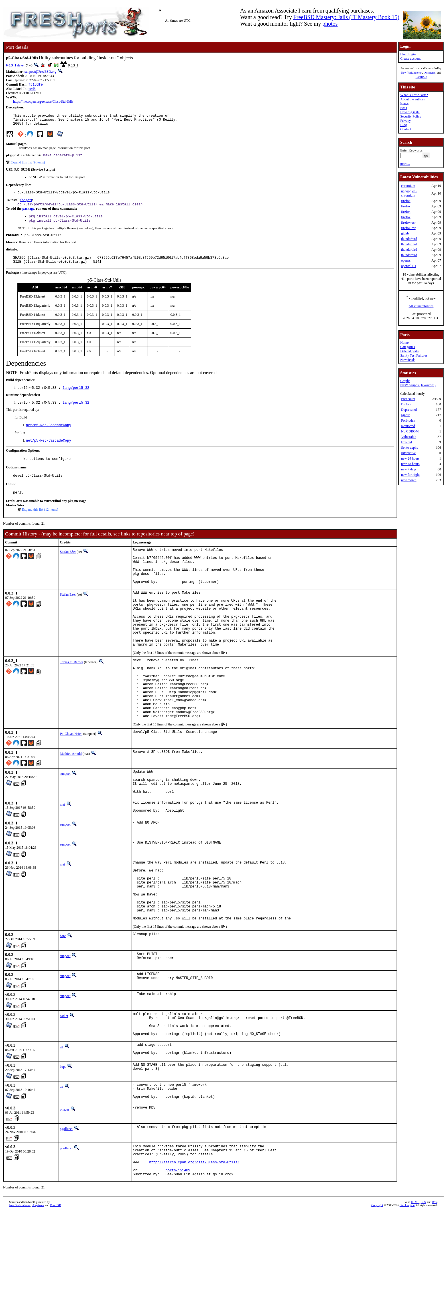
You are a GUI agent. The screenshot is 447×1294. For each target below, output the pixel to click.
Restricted (408, 426)
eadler (64, 1081)
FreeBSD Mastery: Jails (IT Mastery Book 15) (346, 17)
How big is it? (410, 112)
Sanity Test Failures (413, 355)
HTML (415, 1284)
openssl (406, 260)
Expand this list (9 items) (28, 166)
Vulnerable (408, 437)
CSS (423, 1284)
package (28, 214)
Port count (408, 399)
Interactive (408, 453)
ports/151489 (178, 1251)
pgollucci (66, 1204)
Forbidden (408, 420)
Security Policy (410, 116)
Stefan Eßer (68, 565)
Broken (406, 404)
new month (408, 480)
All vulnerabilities (421, 306)
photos (330, 24)
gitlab (405, 233)
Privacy (405, 121)
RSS (434, 1284)
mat (62, 856)
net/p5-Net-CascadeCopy (48, 435)
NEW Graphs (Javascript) (418, 385)
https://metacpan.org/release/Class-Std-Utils (43, 102)
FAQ (403, 108)
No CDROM (410, 431)
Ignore (405, 415)
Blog (403, 125)
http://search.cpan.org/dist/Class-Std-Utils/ (194, 1242)
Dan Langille (407, 1287)
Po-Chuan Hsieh (71, 780)
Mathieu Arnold (71, 800)
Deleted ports (409, 351)
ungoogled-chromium (409, 193)
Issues (404, 104)
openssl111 (408, 266)
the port (26, 205)
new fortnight (410, 475)
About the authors (412, 99)
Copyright (377, 1287)
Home (404, 343)
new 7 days (408, 469)
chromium (408, 186)
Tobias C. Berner (71, 695)
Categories (407, 347)
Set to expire (409, 448)
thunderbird (409, 239)
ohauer (64, 1185)
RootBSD (421, 76)
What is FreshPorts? (414, 95)
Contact (405, 129)
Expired (406, 442)
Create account (410, 58)
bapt (63, 1002)
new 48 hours (410, 464)
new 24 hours (410, 458)
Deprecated (409, 410)
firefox (406, 201)
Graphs (405, 381)
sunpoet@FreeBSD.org (40, 72)
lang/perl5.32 (75, 397)
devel (21, 65)
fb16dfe (36, 84)
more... (405, 164)
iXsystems (430, 72)
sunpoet (65, 820)
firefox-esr (408, 223)
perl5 (32, 89)
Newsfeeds (407, 360)
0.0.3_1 (11, 65)
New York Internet (411, 72)
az (61, 1117)
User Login (408, 54)
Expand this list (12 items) (40, 523)
